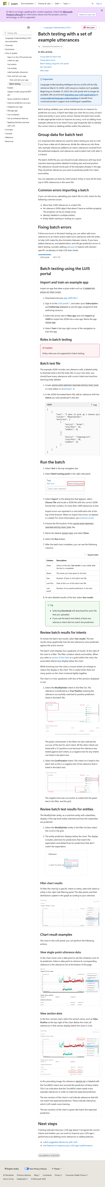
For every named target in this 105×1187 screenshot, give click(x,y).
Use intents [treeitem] (11, 64)
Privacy (58, 1175)
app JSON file (70, 298)
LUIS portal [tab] (44, 257)
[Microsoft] (5, 3)
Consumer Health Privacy (76, 1175)
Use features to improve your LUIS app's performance (67, 1145)
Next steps (44, 70)
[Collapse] (28, 27)
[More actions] (99, 27)
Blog (36, 1175)
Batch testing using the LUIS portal (54, 63)
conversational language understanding (59, 98)
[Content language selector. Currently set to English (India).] (11, 1169)
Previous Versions (24, 1175)
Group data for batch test (50, 56)
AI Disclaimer (8, 1175)
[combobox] (17, 33)
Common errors (86, 517)
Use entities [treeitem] (12, 68)
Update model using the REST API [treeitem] (19, 93)
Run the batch (46, 67)
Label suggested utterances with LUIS (60, 1142)
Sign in (99, 3)
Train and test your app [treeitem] (18, 80)
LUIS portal (63, 303)
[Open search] (92, 3)
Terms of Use (8, 1179)
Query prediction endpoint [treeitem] (18, 99)
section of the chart (60, 657)
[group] (72, 431)
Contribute (47, 1175)
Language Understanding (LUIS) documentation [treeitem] (18, 40)
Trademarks (21, 1179)
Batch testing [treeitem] (14, 84)
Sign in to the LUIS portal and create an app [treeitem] (19, 59)
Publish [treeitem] (10, 87)
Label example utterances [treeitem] (17, 72)
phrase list (72, 246)
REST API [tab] (56, 257)
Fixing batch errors (47, 60)
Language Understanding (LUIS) (57, 27)
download (65, 388)
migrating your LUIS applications (80, 94)
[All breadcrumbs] (40, 27)
